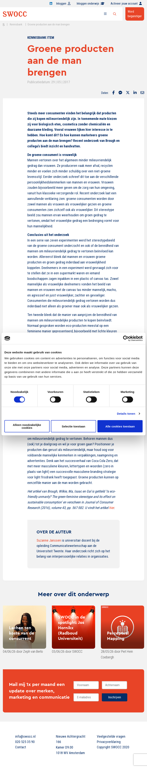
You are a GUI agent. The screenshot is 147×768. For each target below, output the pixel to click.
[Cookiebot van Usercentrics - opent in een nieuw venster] (126, 338)
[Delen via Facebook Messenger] (120, 93)
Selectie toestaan (73, 426)
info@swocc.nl (25, 736)
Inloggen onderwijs (91, 3)
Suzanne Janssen (49, 540)
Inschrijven (114, 697)
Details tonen (126, 413)
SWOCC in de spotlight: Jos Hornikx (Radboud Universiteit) (71, 627)
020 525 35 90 (25, 742)
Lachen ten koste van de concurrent (21, 633)
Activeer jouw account (126, 3)
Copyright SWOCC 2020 (113, 747)
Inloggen (63, 3)
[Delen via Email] (142, 93)
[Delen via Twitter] (128, 93)
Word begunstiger (135, 14)
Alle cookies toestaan (120, 426)
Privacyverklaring (109, 742)
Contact (20, 747)
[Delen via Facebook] (113, 93)
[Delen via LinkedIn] (135, 93)
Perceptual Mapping (118, 635)
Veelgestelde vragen (111, 736)
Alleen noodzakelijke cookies (27, 426)
